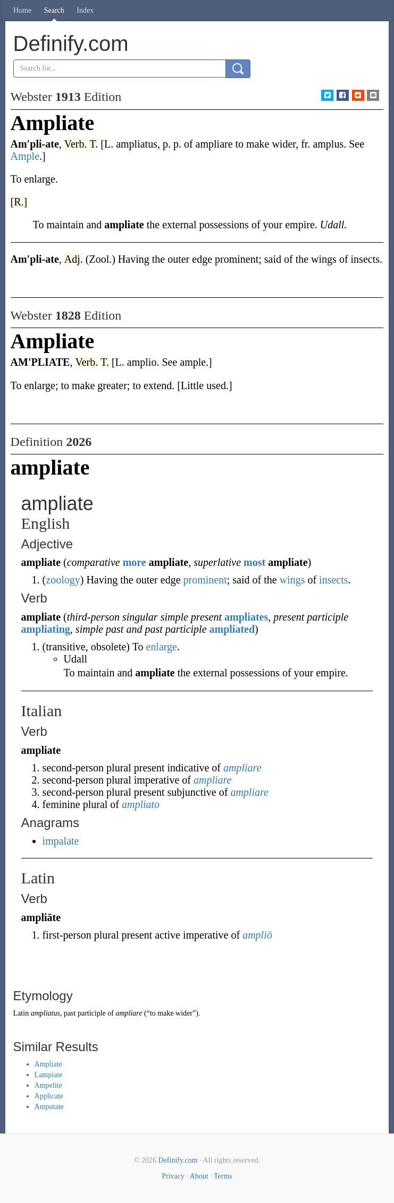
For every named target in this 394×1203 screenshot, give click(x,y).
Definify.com (178, 1160)
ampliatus (45, 1013)
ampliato (141, 804)
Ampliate (48, 1064)
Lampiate (49, 1075)
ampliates (246, 617)
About (199, 1176)
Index (85, 10)
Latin (21, 1013)
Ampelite (48, 1085)
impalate (61, 841)
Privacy (173, 1176)
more (134, 562)
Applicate (49, 1096)
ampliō (257, 935)
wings (292, 580)
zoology (63, 580)
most (254, 562)
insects (333, 580)
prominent (205, 580)
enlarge (162, 646)
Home (22, 10)
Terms (223, 1176)
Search (54, 10)
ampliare (242, 768)
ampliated (232, 629)
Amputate (49, 1107)
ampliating (45, 629)
